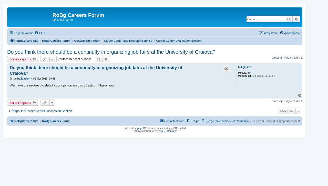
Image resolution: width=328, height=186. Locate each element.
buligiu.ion (244, 67)
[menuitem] (39, 33)
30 (249, 72)
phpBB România (168, 131)
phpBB (141, 128)
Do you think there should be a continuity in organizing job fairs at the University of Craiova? (111, 52)
